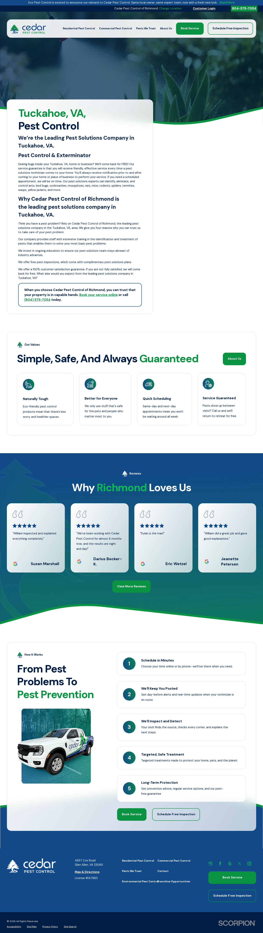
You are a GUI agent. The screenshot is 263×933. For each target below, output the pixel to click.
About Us (234, 359)
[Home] (28, 29)
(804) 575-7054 (37, 300)
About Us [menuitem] (166, 28)
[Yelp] (232, 863)
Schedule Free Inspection (230, 28)
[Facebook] (222, 863)
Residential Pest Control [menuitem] (79, 28)
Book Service (190, 28)
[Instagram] (252, 863)
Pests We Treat (132, 870)
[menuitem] (14, 925)
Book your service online (98, 295)
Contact (163, 870)
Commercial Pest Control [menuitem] (115, 28)
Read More (227, 2)
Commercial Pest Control (173, 860)
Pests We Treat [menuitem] (146, 28)
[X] (242, 863)
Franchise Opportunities (173, 881)
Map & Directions (87, 871)
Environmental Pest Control (140, 881)
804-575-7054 (244, 8)
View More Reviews (131, 586)
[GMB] (213, 863)
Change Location (170, 8)
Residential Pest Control (138, 860)
